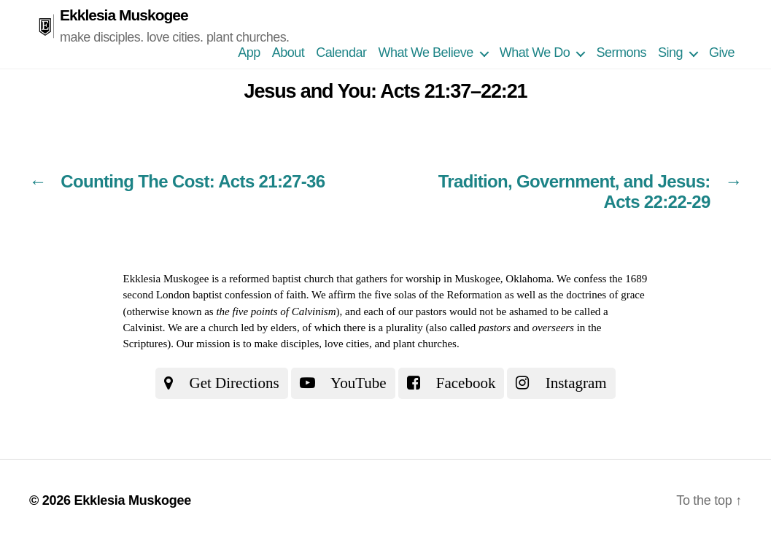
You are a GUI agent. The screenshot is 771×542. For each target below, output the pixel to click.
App (249, 52)
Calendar (341, 52)
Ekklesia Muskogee (124, 15)
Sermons (621, 52)
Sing (670, 52)
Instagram (561, 383)
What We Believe (425, 52)
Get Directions (221, 383)
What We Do (535, 52)
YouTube (343, 383)
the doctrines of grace (597, 295)
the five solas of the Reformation (430, 295)
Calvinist (143, 327)
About (288, 52)
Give (722, 52)
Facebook (451, 383)
